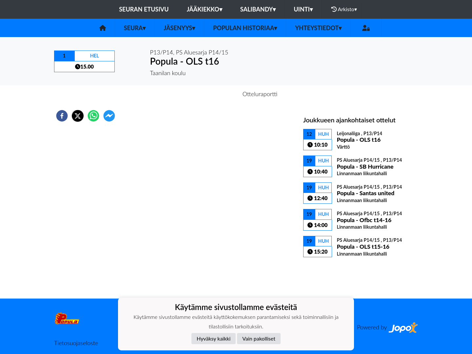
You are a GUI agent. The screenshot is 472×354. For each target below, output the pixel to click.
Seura (135, 27)
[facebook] (62, 116)
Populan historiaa (245, 27)
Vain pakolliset (258, 338)
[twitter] (78, 116)
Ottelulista (324, 276)
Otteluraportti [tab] (260, 93)
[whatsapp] (93, 116)
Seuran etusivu (144, 9)
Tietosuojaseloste (76, 342)
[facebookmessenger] (109, 116)
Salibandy (258, 9)
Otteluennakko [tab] (213, 93)
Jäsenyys (179, 27)
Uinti (303, 9)
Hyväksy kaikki (213, 338)
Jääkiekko (204, 9)
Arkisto (344, 9)
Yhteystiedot (318, 27)
